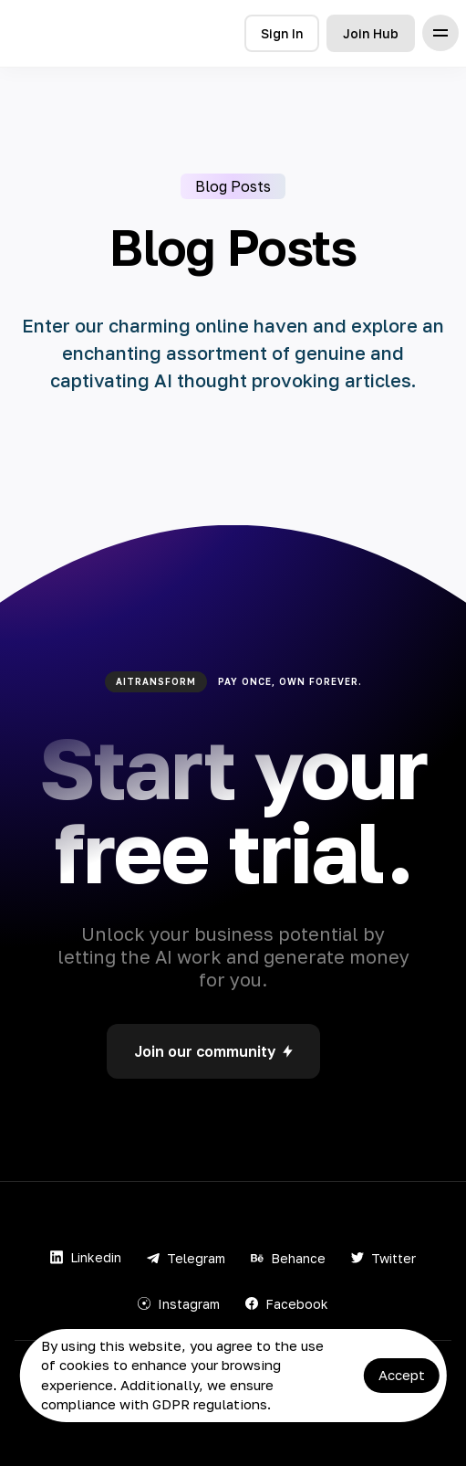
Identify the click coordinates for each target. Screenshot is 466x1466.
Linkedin (85, 1257)
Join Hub (371, 33)
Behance (288, 1258)
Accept (401, 1374)
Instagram (179, 1304)
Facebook (286, 1304)
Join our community (213, 1051)
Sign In (282, 33)
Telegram (186, 1258)
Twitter (383, 1258)
